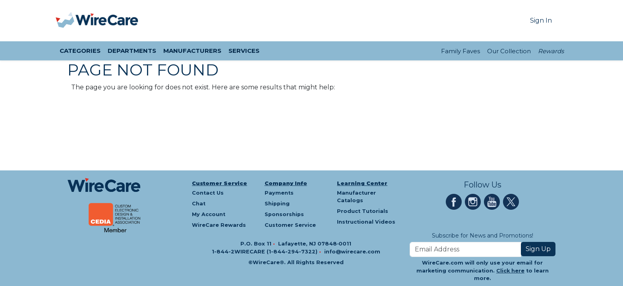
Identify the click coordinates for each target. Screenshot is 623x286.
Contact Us (208, 193)
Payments (279, 193)
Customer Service (219, 183)
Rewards (551, 51)
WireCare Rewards (219, 225)
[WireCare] (107, 20)
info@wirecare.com (352, 252)
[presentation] (65, 20)
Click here (510, 271)
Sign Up (538, 249)
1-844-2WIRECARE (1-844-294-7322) (265, 252)
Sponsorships (284, 214)
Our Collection (509, 51)
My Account (208, 214)
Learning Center (362, 183)
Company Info (286, 183)
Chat (198, 204)
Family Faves (460, 51)
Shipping (277, 204)
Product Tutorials (362, 211)
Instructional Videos (366, 222)
